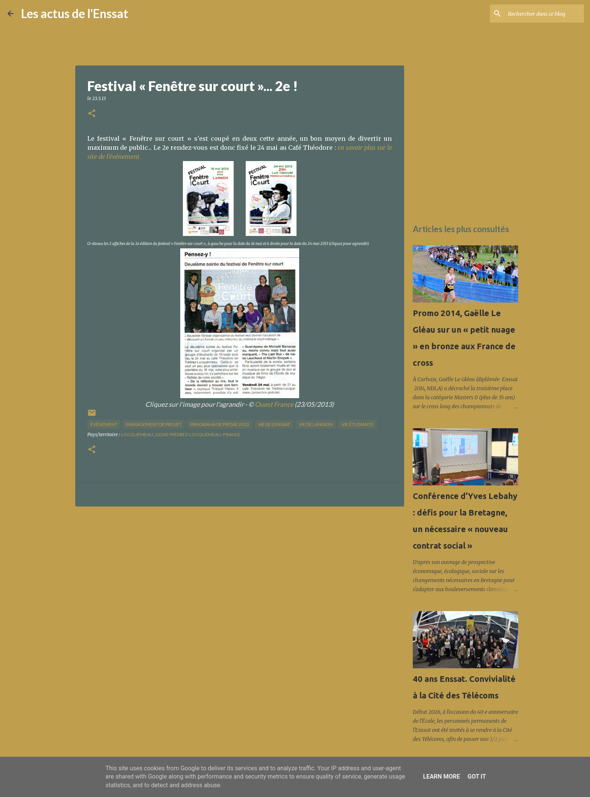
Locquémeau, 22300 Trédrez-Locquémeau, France (180, 434)
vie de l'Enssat (274, 424)
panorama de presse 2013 (219, 424)
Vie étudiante (358, 424)
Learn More (441, 776)
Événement (103, 424)
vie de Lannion (316, 424)
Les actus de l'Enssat (74, 13)
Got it (476, 776)
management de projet (154, 424)
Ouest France (274, 404)
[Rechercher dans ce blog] (544, 14)
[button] (91, 114)
